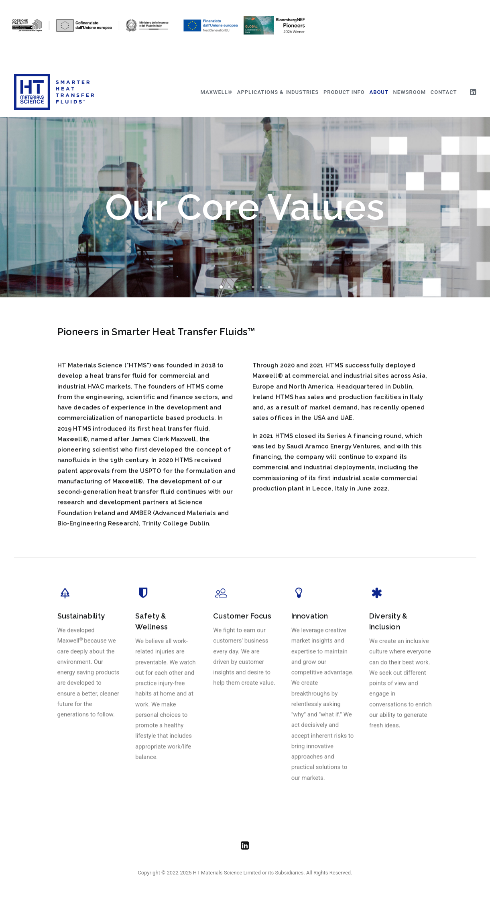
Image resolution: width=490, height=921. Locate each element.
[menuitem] (216, 92)
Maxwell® (216, 92)
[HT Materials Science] (54, 92)
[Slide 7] (269, 287)
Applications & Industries (278, 92)
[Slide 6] (261, 287)
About (378, 92)
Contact (444, 92)
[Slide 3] (237, 287)
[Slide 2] (229, 287)
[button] (472, 92)
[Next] (470, 207)
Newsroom (409, 92)
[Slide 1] (221, 287)
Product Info (344, 92)
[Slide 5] (253, 287)
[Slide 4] (245, 287)
